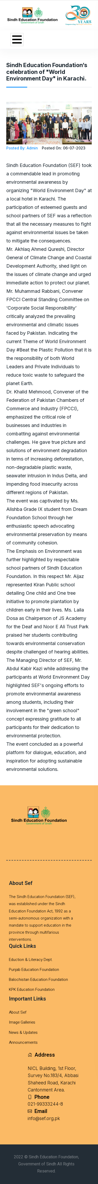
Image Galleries (22, 1022)
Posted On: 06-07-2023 (63, 148)
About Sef (17, 1012)
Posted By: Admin (22, 148)
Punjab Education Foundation (34, 969)
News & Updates (23, 1032)
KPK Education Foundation (32, 989)
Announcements (23, 1042)
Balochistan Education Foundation (38, 979)
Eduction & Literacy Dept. (31, 960)
